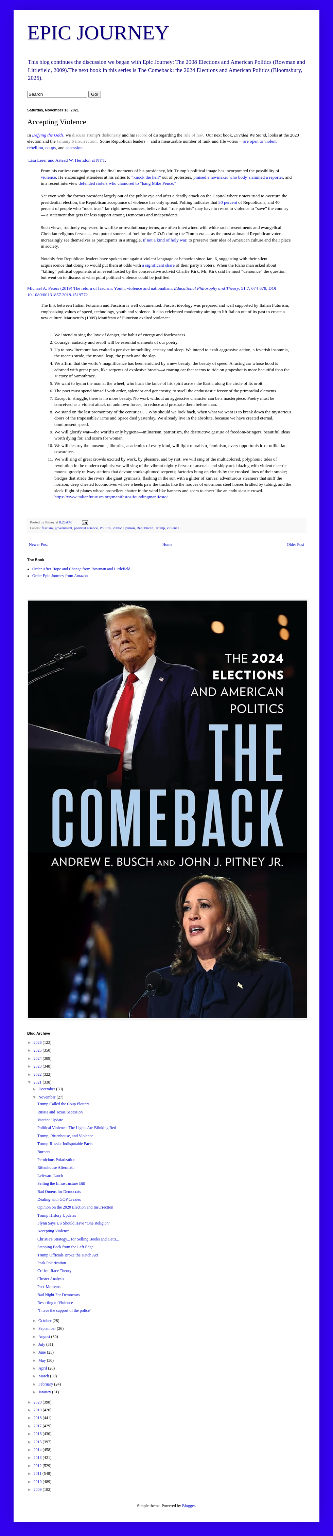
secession (74, 147)
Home (167, 544)
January (45, 1392)
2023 (38, 1066)
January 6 (65, 141)
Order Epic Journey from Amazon (60, 575)
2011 (38, 1473)
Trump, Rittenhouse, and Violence (65, 1135)
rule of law (193, 135)
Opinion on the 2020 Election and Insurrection (75, 1207)
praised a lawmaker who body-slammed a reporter (238, 177)
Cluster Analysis (50, 1278)
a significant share (158, 265)
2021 (38, 1082)
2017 (38, 1426)
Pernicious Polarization (56, 1159)
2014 (38, 1449)
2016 (38, 1433)
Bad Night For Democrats (58, 1294)
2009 (38, 1489)
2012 (38, 1465)
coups (50, 147)
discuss (78, 135)
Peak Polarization (51, 1263)
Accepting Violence (53, 1231)
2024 (38, 1058)
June (42, 1352)
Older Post (295, 544)
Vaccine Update (50, 1120)
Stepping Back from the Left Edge (65, 1247)
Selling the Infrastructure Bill (61, 1183)
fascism (47, 528)
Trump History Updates (56, 1215)
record (141, 135)
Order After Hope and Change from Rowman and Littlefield (81, 569)
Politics (105, 528)
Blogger (188, 1505)
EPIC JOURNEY (98, 32)
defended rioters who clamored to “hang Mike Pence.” (127, 183)
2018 (38, 1417)
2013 (38, 1457)
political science (86, 528)
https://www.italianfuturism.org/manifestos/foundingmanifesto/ (111, 496)
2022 (38, 1074)
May (42, 1360)
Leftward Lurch (50, 1175)
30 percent (227, 202)
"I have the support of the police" (64, 1310)
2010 (38, 1481)
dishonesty (111, 135)
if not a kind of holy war (165, 240)
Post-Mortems (48, 1286)
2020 (38, 1402)
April (43, 1368)
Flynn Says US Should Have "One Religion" (73, 1223)
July (42, 1344)
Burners (43, 1151)
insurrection (86, 141)
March (44, 1376)
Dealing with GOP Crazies (59, 1199)
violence (48, 177)
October (45, 1320)
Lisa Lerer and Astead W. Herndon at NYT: (66, 160)
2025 (38, 1050)
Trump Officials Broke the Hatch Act (67, 1255)
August (44, 1336)
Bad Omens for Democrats (59, 1191)
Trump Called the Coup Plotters (63, 1104)
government (63, 528)
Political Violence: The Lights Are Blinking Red (76, 1127)
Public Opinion (123, 528)
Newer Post (38, 544)
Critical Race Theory (54, 1270)
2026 (38, 1042)
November (47, 1097)
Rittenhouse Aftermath (55, 1167)
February (46, 1384)
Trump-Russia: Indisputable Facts (64, 1143)
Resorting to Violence (55, 1302)
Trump (92, 135)
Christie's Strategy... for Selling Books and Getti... (78, 1239)
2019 (38, 1410)
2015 (38, 1442)
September (47, 1328)
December (47, 1089)
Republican (145, 528)
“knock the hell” (146, 177)
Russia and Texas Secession (60, 1112)
